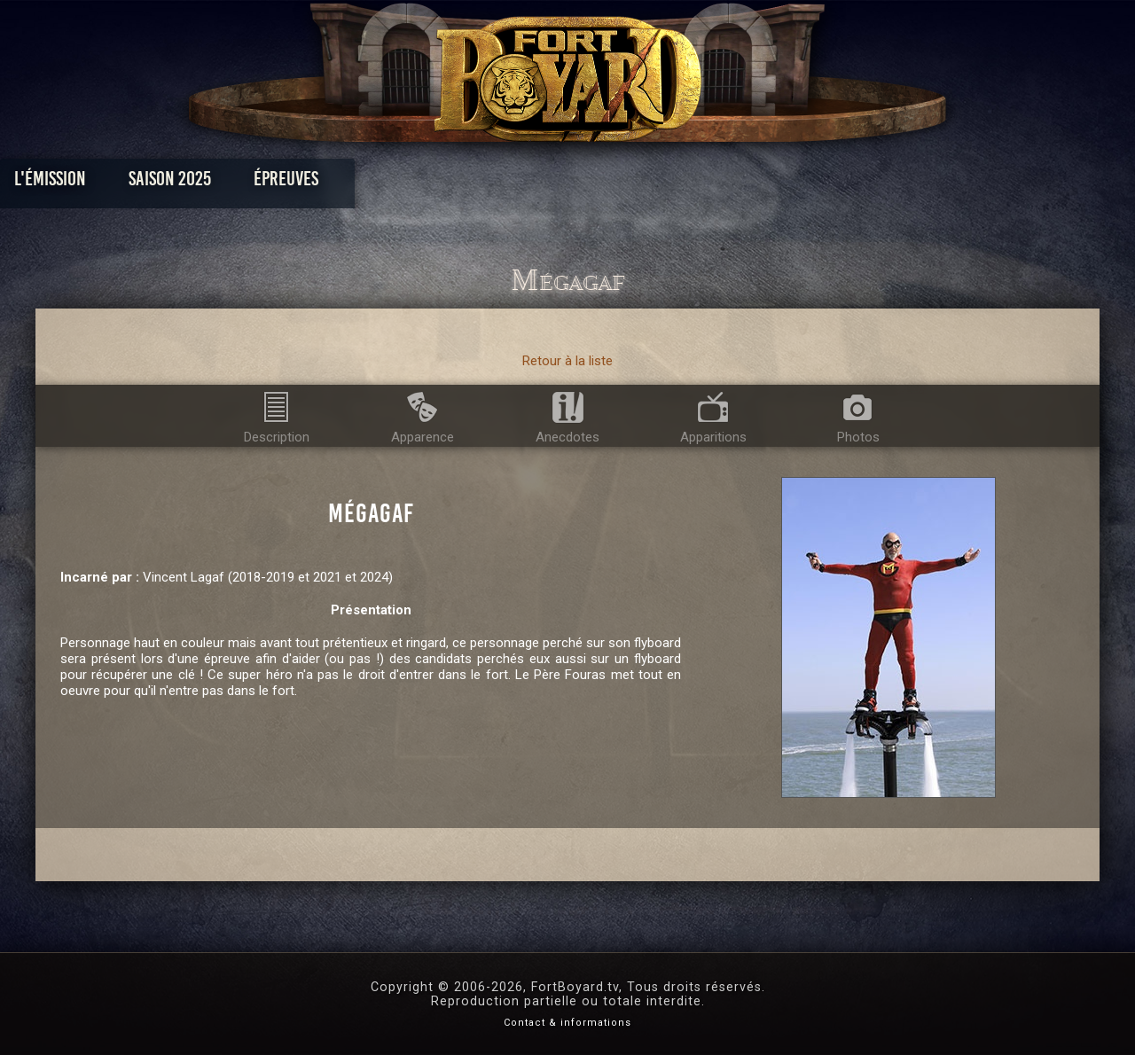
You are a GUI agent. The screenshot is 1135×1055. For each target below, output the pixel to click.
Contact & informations (567, 1022)
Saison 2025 (290, 183)
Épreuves (406, 183)
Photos (505, 183)
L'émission (171, 183)
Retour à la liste (567, 361)
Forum (786, 183)
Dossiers (691, 183)
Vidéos (595, 183)
